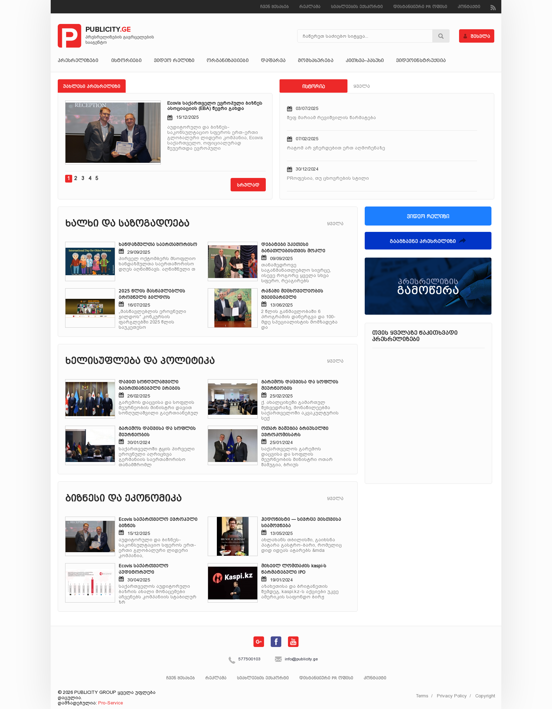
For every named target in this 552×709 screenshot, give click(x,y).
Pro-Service (110, 702)
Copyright (485, 695)
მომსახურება (315, 60)
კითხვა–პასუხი (365, 60)
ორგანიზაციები (228, 60)
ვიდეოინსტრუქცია (421, 60)
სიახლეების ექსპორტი (357, 7)
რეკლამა (309, 7)
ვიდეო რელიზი (174, 60)
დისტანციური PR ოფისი (420, 7)
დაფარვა (273, 60)
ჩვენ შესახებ (274, 7)
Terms (422, 695)
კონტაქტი (469, 7)
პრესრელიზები (78, 60)
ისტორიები (126, 60)
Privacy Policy (452, 695)
